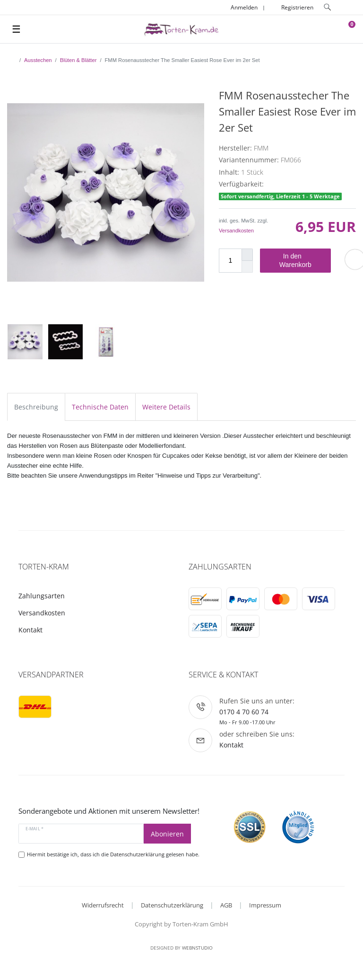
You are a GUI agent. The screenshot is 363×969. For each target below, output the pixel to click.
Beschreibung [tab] (36, 406)
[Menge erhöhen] (247, 255)
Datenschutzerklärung (172, 905)
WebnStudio (197, 947)
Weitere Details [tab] (166, 406)
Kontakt (30, 629)
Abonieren (167, 833)
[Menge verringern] (247, 267)
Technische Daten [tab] (100, 406)
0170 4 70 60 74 (243, 711)
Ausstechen (38, 60)
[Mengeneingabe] (230, 261)
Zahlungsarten (41, 595)
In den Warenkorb (301, 260)
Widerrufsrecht (103, 905)
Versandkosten (236, 230)
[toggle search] (327, 7)
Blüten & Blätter (78, 60)
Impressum (265, 905)
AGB (226, 905)
